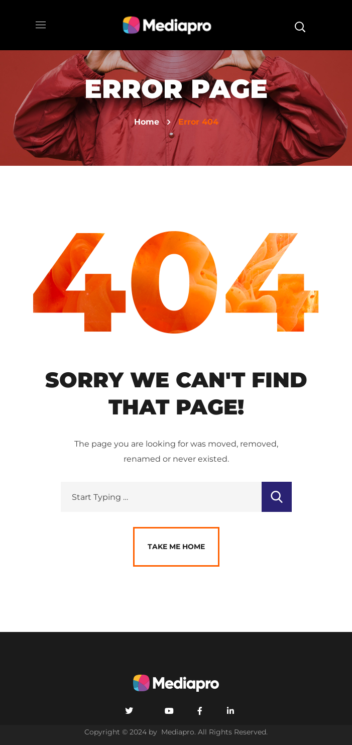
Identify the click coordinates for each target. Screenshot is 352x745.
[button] (300, 25)
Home (146, 122)
